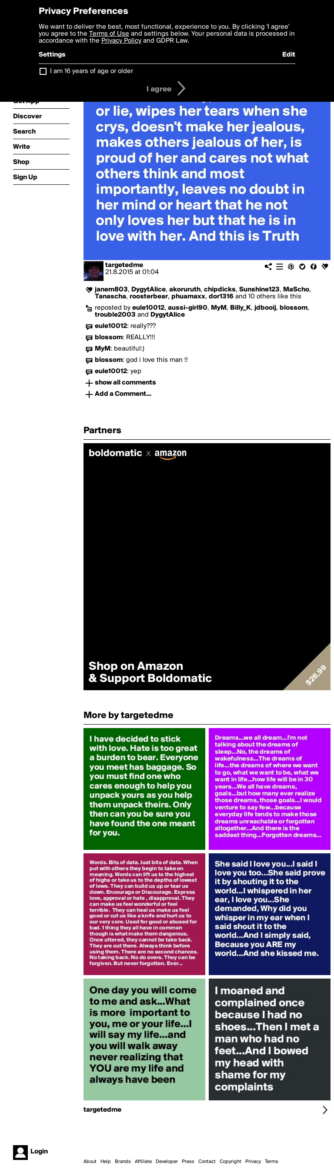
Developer (167, 1161)
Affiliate (143, 1161)
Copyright (230, 1161)
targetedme (124, 265)
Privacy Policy (121, 40)
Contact (207, 1161)
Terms (271, 1161)
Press (188, 1161)
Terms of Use (109, 33)
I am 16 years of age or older (91, 71)
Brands (123, 1161)
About (90, 1161)
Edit (288, 54)
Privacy (253, 1161)
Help (105, 1161)
